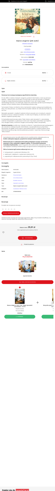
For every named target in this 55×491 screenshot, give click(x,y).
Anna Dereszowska (29, 52)
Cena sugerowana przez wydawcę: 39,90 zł (27, 229)
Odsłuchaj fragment (28, 36)
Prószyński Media (30, 54)
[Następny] (52, 303)
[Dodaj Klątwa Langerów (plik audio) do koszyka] (27, 238)
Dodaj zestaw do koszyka (27, 282)
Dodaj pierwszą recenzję (11, 213)
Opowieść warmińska (29, 60)
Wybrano (19, 316)
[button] (27, 21)
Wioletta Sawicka (27, 43)
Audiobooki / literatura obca (20, 188)
